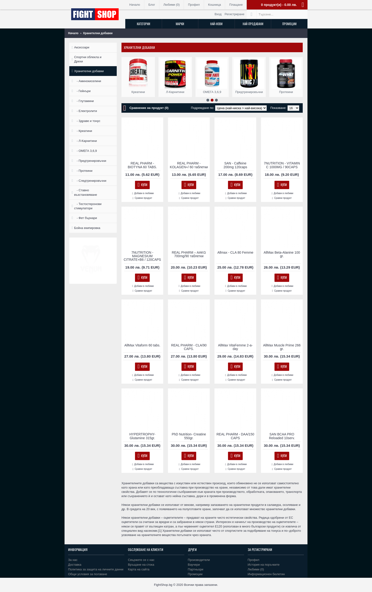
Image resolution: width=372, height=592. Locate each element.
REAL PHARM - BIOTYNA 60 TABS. (142, 165)
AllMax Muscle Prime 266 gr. (282, 347)
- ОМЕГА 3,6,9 (85, 151)
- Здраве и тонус (87, 121)
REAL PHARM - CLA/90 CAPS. (189, 347)
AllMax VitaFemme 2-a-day (235, 347)
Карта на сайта (138, 569)
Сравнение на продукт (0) (148, 108)
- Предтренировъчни (90, 161)
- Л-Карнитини (85, 141)
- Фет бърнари (85, 218)
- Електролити (85, 111)
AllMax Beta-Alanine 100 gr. (282, 254)
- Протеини (83, 170)
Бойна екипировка (87, 228)
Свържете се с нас (141, 560)
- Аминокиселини (87, 81)
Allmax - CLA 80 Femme (235, 252)
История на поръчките (263, 564)
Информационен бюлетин (266, 574)
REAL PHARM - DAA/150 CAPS (235, 436)
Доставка (74, 564)
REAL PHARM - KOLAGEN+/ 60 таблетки (189, 165)
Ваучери (194, 564)
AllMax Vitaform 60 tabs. (142, 345)
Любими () (256, 569)
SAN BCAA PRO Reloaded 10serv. (282, 436)
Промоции (195, 574)
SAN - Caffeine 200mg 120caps (235, 165)
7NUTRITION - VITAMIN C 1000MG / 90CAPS (282, 165)
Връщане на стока (141, 564)
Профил (253, 560)
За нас (73, 560)
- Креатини (83, 131)
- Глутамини (84, 101)
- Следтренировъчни (90, 180)
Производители (199, 560)
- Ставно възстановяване (85, 192)
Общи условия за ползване (87, 574)
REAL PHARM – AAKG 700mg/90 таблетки (189, 254)
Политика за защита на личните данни (95, 569)
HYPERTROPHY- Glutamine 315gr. (142, 436)
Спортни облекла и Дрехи (87, 59)
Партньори (195, 569)
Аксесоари (81, 47)
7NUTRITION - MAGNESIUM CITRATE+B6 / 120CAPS (142, 256)
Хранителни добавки (89, 71)
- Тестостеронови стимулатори (87, 206)
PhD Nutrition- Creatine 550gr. (189, 436)
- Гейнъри (82, 91)
